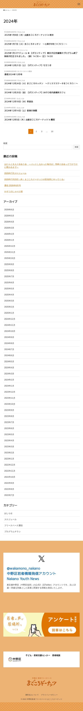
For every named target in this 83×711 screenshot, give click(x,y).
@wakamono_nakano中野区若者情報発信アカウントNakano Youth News (31, 573)
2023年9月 (9, 410)
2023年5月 (9, 434)
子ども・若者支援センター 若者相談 (43, 655)
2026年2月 (9, 234)
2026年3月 (9, 228)
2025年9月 (9, 264)
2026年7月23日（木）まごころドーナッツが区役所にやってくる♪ (34, 179)
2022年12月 (9, 465)
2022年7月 (9, 495)
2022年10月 (9, 477)
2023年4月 (9, 440)
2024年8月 (9, 343)
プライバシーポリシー (49, 695)
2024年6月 (9, 355)
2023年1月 (9, 459)
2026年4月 (9, 222)
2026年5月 (9, 216)
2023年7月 (9, 422)
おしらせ (8, 513)
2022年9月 (9, 483)
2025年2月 (9, 307)
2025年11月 (9, 252)
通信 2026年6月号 (12, 185)
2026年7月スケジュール (15, 173)
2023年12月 (9, 392)
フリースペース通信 (13, 525)
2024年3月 (9, 374)
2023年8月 (9, 416)
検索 (5, 143)
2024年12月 (9, 319)
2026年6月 (9, 210)
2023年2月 (9, 453)
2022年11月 (9, 471)
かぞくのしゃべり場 (13, 191)
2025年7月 (9, 276)
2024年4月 (9, 368)
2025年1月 (9, 313)
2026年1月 (9, 240)
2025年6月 (9, 282)
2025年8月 (9, 270)
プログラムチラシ (12, 531)
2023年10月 (9, 404)
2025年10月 (9, 258)
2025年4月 (9, 295)
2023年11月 (9, 398)
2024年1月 (9, 386)
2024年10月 (9, 331)
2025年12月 (9, 246)
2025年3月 (9, 301)
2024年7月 (9, 349)
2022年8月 (9, 489)
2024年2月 (9, 380)
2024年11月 (9, 325)
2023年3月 (9, 447)
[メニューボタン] (78, 4)
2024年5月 (9, 361)
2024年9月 (9, 337)
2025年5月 (9, 289)
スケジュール (10, 519)
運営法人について (32, 695)
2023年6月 (9, 428)
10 (52, 131)
